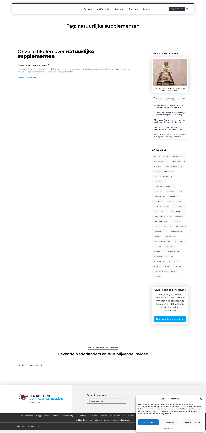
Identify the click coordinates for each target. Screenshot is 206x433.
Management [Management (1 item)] (160, 231)
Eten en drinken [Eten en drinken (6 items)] (161, 206)
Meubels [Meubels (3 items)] (170, 236)
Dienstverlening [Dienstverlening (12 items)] (174, 191)
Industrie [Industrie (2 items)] (176, 221)
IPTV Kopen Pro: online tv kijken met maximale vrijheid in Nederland (169, 121)
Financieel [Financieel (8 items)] (179, 206)
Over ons (119, 6)
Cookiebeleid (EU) (90, 416)
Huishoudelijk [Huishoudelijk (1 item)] (160, 221)
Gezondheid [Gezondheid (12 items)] (160, 211)
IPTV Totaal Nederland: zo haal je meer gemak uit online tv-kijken (167, 128)
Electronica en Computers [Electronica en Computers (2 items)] (165, 196)
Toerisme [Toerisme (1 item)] (170, 246)
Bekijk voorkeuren (192, 422)
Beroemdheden (36, 416)
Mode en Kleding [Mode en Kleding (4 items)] (162, 241)
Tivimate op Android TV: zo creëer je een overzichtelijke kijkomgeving (169, 114)
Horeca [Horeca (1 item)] (179, 216)
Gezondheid (23, 78)
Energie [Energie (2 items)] (158, 201)
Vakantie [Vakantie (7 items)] (158, 251)
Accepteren (148, 422)
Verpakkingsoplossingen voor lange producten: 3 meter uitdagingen (169, 99)
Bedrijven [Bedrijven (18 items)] (159, 181)
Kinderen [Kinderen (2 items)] (181, 226)
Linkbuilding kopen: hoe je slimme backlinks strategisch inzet (67, 422)
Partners (88, 6)
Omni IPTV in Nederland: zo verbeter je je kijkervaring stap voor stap (169, 136)
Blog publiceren (56, 416)
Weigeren (170, 422)
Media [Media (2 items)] (157, 236)
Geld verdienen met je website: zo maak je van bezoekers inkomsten (135, 422)
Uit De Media (103, 6)
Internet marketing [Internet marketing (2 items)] (162, 226)
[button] (200, 398)
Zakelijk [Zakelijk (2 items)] (178, 266)
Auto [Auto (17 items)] (157, 166)
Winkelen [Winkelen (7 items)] (159, 261)
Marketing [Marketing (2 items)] (176, 231)
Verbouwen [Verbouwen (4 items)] (173, 251)
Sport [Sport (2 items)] (157, 246)
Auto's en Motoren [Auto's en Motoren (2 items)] (174, 166)
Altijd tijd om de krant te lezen (32, 365)
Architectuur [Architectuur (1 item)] (179, 161)
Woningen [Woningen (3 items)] (173, 261)
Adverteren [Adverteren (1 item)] (178, 156)
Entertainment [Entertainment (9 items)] (174, 201)
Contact (146, 6)
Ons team (133, 6)
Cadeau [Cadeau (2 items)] (158, 191)
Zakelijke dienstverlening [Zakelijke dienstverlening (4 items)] (165, 271)
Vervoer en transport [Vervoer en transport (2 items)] (163, 256)
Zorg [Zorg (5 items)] (157, 276)
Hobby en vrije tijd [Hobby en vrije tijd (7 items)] (162, 216)
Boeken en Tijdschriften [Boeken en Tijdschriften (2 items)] (164, 186)
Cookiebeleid (168, 428)
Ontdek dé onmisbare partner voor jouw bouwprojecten (170, 89)
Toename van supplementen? (34, 65)
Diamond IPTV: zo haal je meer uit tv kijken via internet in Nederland (169, 106)
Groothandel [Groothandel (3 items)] (177, 211)
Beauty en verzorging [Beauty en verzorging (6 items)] (163, 176)
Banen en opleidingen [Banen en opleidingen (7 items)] (164, 171)
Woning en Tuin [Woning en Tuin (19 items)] (161, 266)
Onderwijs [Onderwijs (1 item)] (179, 241)
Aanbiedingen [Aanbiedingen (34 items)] (161, 156)
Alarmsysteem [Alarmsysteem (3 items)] (161, 161)
